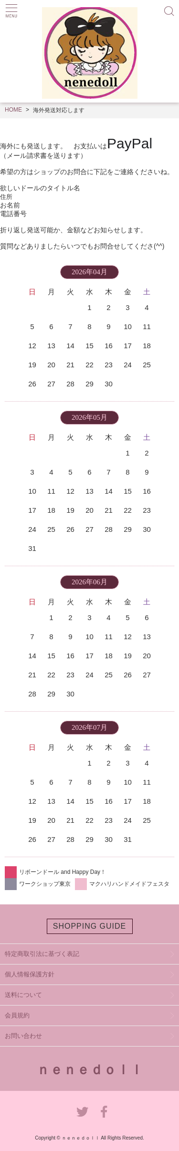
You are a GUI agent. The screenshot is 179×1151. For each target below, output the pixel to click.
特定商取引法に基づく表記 (42, 953)
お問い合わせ (23, 1035)
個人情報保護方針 (29, 974)
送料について (23, 994)
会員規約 (17, 1015)
